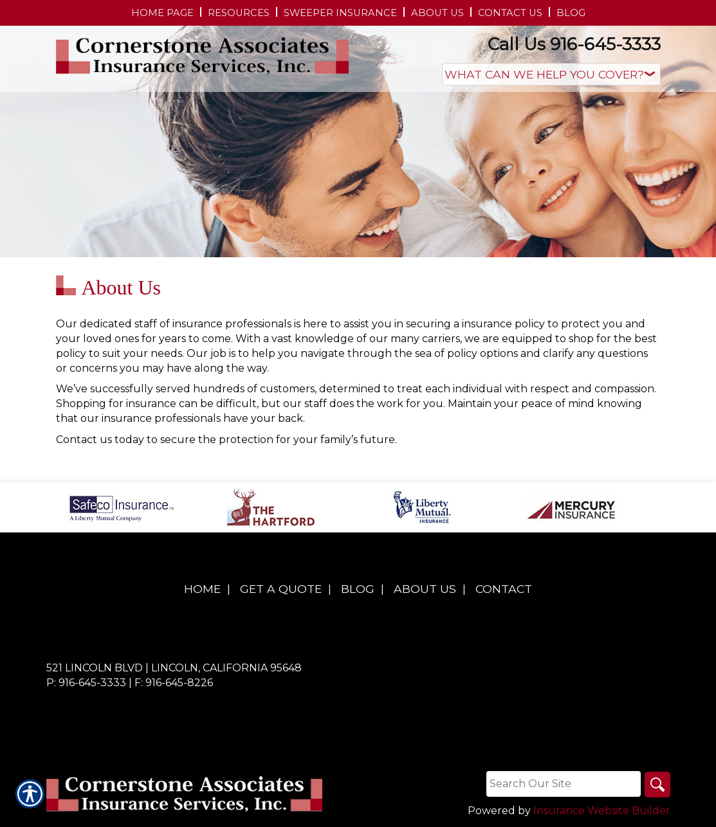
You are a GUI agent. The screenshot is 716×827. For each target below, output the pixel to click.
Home (202, 588)
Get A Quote (281, 588)
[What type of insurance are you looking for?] (551, 74)
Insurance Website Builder (601, 810)
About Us (425, 588)
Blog (357, 588)
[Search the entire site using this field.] (563, 784)
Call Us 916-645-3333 (574, 44)
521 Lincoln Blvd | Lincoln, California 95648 (174, 668)
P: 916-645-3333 (86, 683)
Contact (503, 588)
